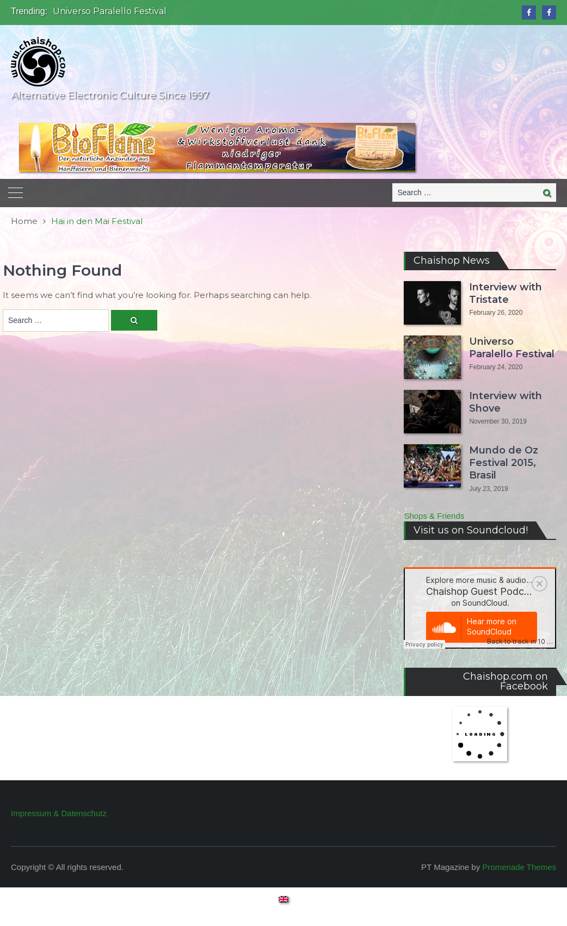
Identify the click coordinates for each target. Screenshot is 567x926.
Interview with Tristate (505, 293)
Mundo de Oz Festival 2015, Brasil (503, 463)
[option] (195, 11)
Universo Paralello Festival (110, 11)
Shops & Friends (434, 515)
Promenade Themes (519, 867)
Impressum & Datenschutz (59, 813)
